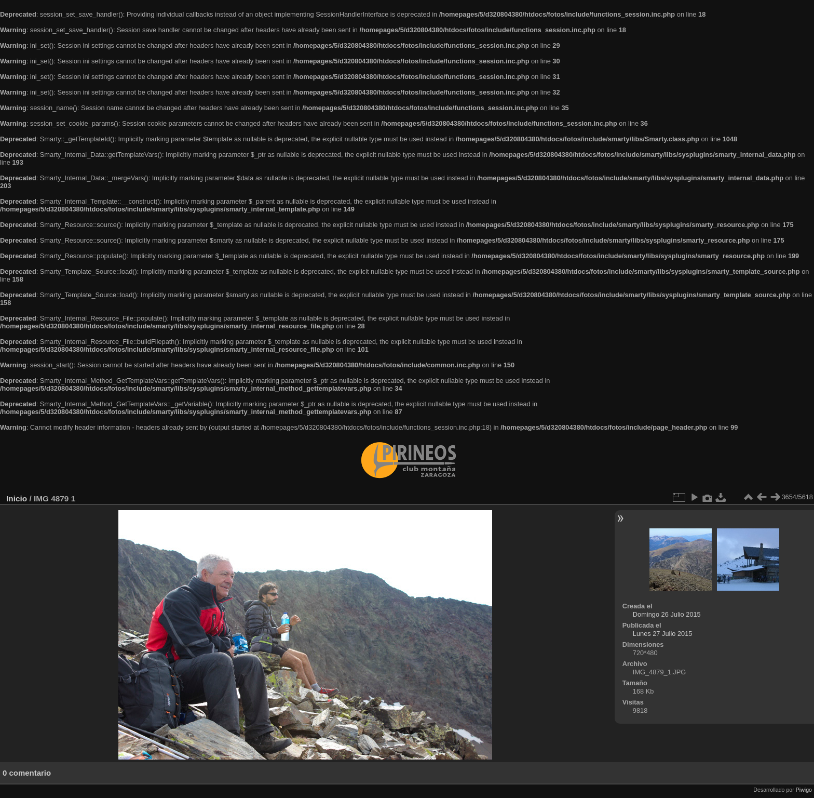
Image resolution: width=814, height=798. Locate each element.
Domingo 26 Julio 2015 (667, 614)
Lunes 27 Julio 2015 (663, 633)
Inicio (16, 498)
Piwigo (804, 790)
